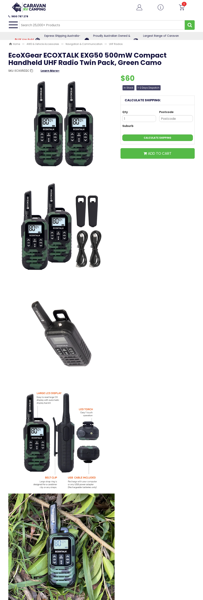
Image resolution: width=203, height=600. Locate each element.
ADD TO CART (157, 153)
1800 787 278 (18, 16)
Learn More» (50, 71)
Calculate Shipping (157, 137)
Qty (125, 112)
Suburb (127, 126)
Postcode (166, 112)
